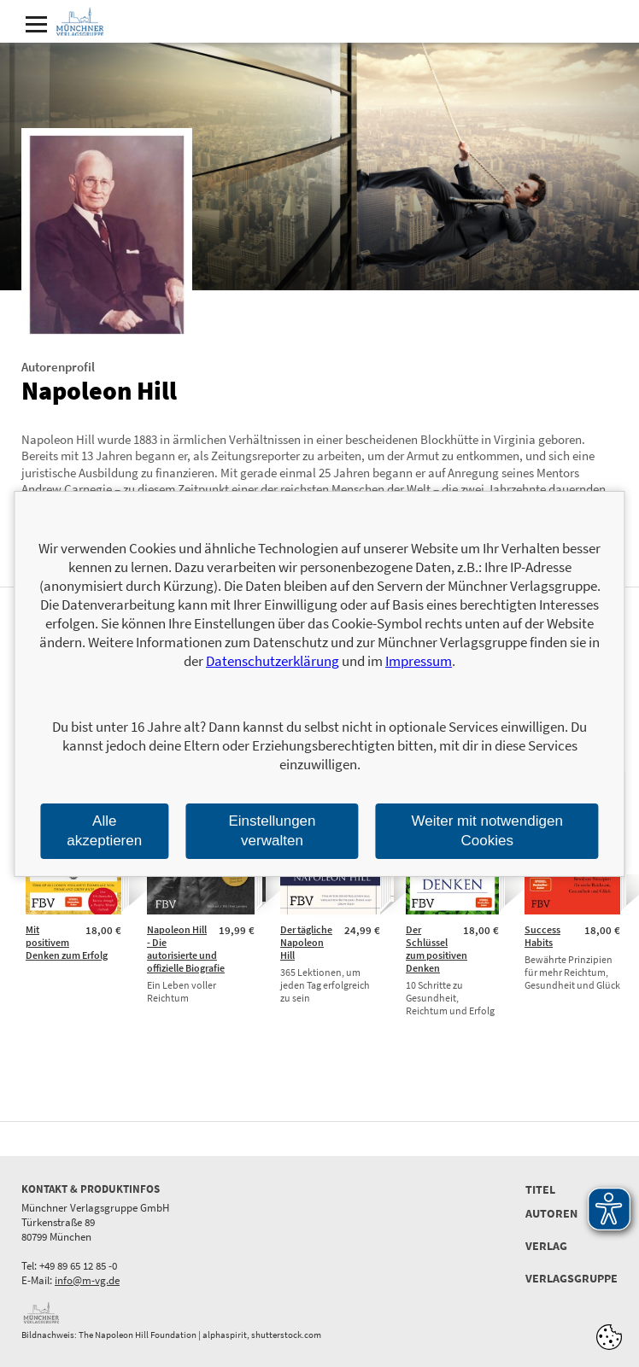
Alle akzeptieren (104, 830)
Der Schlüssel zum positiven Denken (436, 948)
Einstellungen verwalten (271, 830)
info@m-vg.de (87, 1280)
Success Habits (542, 936)
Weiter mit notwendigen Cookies (487, 830)
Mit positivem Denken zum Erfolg (67, 942)
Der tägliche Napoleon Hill (306, 942)
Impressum (418, 660)
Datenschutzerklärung (272, 660)
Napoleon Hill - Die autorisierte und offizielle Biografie (186, 948)
